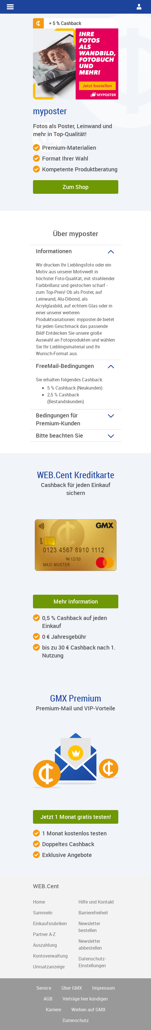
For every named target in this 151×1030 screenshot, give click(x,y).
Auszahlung (45, 945)
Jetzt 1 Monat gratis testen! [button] (75, 817)
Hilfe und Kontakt (96, 902)
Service (43, 988)
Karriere (53, 1009)
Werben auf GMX (88, 1009)
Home (39, 902)
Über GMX (71, 988)
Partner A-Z (44, 934)
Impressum (103, 988)
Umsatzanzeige (49, 967)
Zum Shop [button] (75, 187)
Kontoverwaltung (50, 956)
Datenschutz (76, 1020)
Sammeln (42, 913)
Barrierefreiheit (93, 913)
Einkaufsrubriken (50, 923)
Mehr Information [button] (75, 601)
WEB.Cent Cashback (75, 7)
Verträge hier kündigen (85, 999)
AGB (48, 999)
